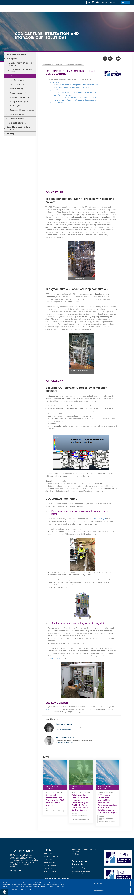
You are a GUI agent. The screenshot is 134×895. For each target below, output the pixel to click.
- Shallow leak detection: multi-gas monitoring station (75, 100)
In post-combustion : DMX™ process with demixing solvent (77, 85)
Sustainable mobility (15, 119)
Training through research (81, 877)
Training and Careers (100, 9)
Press (127, 2)
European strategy (51, 865)
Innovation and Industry (58, 9)
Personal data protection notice (10, 889)
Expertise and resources (81, 871)
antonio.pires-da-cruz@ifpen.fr (64, 742)
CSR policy (48, 868)
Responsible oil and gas (17, 123)
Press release (48, 808)
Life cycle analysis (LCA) (19, 102)
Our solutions (19, 76)
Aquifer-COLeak (54, 658)
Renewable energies (16, 114)
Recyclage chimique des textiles (22, 110)
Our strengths (19, 84)
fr (125, 9)
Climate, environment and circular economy (21, 64)
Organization (48, 859)
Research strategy (78, 868)
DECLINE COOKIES (99, 890)
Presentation (48, 853)
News (104, 2)
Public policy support (51, 862)
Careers (113, 2)
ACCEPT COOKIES (99, 883)
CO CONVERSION (55, 102)
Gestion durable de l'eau (19, 93)
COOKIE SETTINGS (26, 889)
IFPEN (24, 9)
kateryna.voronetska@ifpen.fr (64, 729)
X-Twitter (92, 2)
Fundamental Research (80, 9)
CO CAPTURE (54, 82)
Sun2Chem (49, 709)
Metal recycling (15, 106)
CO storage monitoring (63, 95)
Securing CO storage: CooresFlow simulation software (75, 92)
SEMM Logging (98, 519)
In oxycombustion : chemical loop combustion (71, 87)
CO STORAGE (54, 90)
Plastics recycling (16, 89)
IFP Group (10, 134)
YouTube (97, 2)
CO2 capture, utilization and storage (21, 70)
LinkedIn (88, 2)
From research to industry (16, 54)
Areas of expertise (51, 857)
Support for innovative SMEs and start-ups (19, 128)
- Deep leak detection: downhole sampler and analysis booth (78, 97)
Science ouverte (50, 871)
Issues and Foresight (38, 9)
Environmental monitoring (19, 97)
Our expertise (12, 59)
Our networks (19, 80)
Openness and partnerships (82, 874)
